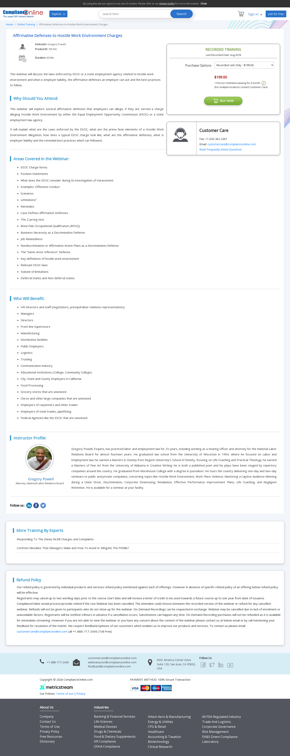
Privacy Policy (49, 731)
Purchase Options (198, 65)
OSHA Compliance (107, 746)
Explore (58, 14)
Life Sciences (103, 721)
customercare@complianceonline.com (232, 144)
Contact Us (48, 721)
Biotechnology (158, 741)
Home (9, 24)
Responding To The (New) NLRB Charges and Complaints (55, 539)
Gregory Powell (57, 44)
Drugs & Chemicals (107, 731)
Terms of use (64, 693)
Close (204, 3)
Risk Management (215, 732)
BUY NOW (223, 101)
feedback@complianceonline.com (109, 666)
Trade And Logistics (216, 722)
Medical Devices (105, 726)
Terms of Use (50, 726)
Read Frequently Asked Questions (220, 149)
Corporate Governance (219, 726)
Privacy (80, 693)
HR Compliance (105, 741)
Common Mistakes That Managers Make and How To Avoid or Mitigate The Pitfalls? (73, 548)
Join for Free (276, 14)
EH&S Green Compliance (220, 737)
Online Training (26, 24)
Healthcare (156, 732)
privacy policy (167, 3)
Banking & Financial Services (114, 716)
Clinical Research (160, 747)
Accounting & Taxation (164, 737)
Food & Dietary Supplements (115, 736)
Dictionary (47, 741)
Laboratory (210, 741)
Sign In (255, 14)
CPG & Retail (157, 726)
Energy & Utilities (160, 722)
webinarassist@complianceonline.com (112, 662)
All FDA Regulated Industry (221, 717)
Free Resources (51, 736)
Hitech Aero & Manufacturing (169, 717)
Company (47, 716)
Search (182, 14)
